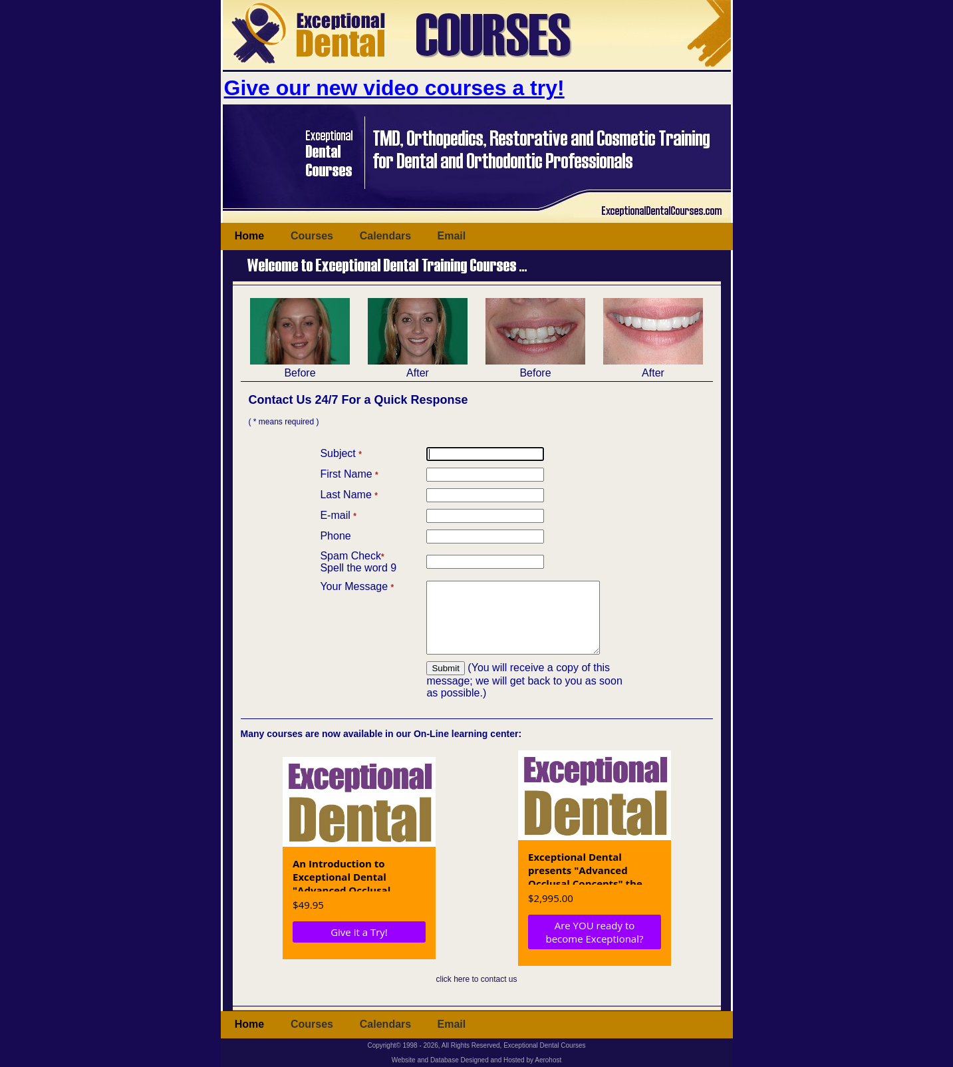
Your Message (357, 585)
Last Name (348, 494)
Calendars (385, 235)
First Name (349, 473)
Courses (312, 235)
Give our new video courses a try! (394, 88)
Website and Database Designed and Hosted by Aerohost (477, 1060)
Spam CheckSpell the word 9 (358, 561)
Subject (340, 452)
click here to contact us (476, 992)
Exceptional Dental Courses (544, 1045)
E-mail (338, 514)
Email (452, 235)
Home (249, 235)
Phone (335, 535)
